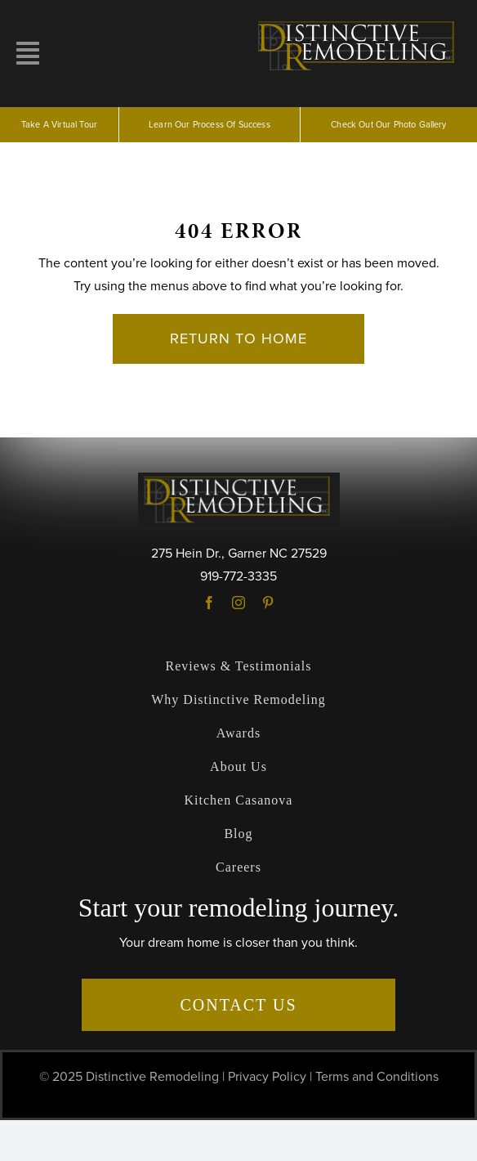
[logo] (358, 23)
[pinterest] (267, 602)
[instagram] (238, 602)
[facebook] (209, 602)
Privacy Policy (267, 1077)
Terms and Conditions (377, 1077)
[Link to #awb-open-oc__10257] (27, 53)
